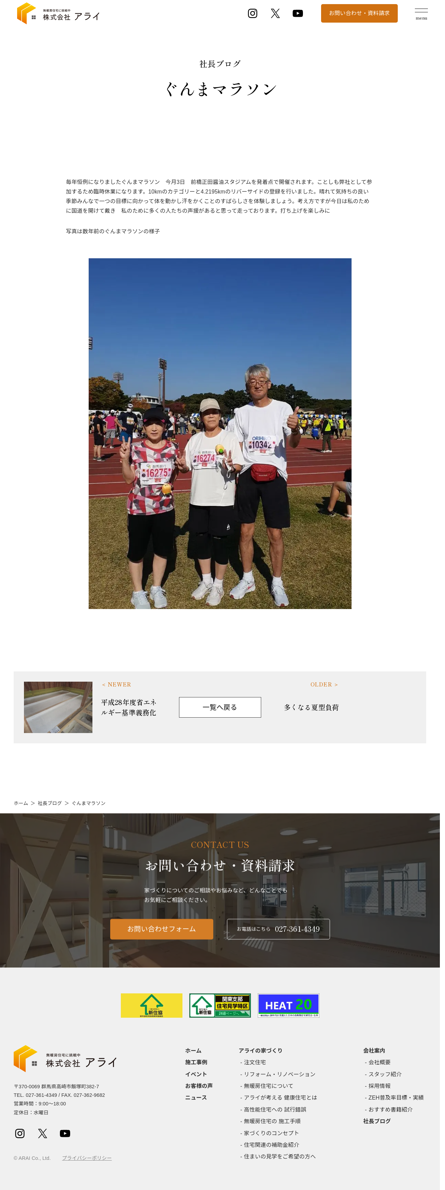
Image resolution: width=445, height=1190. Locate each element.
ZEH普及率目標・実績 (396, 1098)
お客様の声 (199, 1086)
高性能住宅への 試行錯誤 (275, 1110)
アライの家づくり (261, 1051)
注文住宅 (255, 1062)
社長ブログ (50, 803)
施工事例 (196, 1062)
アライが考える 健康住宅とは (280, 1098)
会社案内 (374, 1051)
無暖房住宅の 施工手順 (272, 1121)
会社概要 (380, 1062)
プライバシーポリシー (87, 1158)
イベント (196, 1074)
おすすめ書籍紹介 (391, 1110)
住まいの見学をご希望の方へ (280, 1157)
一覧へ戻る (220, 707)
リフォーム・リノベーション (280, 1074)
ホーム (21, 803)
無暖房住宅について (269, 1086)
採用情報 (380, 1086)
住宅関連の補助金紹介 (272, 1145)
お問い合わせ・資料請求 (359, 13)
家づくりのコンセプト (272, 1133)
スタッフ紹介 (385, 1074)
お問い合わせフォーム (161, 935)
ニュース (196, 1098)
